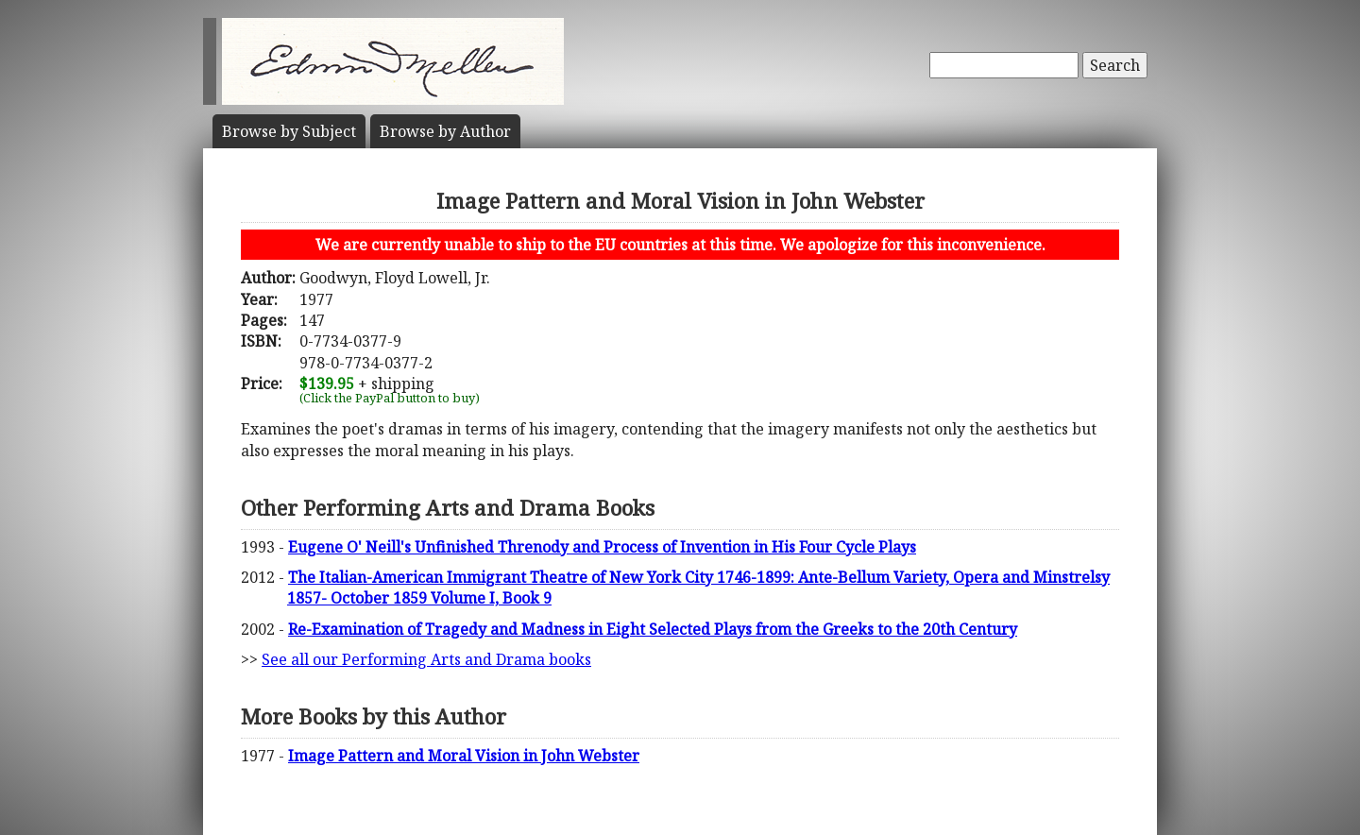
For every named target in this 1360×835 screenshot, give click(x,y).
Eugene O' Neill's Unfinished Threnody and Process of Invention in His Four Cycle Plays (602, 547)
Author (445, 131)
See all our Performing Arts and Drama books (426, 659)
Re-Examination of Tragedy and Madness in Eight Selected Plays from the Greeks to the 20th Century (652, 629)
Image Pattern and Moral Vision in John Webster (463, 755)
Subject (289, 131)
